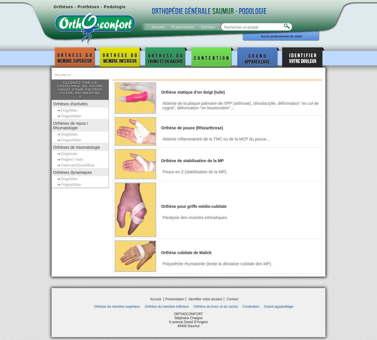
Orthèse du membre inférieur (120, 57)
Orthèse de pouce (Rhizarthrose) (192, 128)
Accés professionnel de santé (281, 36)
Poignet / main (72, 160)
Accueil (158, 27)
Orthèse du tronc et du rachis (165, 57)
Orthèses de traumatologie (76, 147)
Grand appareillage (257, 57)
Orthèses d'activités (70, 104)
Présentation (183, 27)
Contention (211, 57)
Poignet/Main (71, 116)
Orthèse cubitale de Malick (186, 252)
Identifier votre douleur (302, 57)
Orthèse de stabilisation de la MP (192, 160)
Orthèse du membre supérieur (74, 57)
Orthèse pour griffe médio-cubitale (193, 206)
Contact (208, 27)
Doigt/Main (69, 110)
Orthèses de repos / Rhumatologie (70, 125)
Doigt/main (69, 154)
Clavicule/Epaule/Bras (77, 165)
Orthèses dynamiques (72, 172)
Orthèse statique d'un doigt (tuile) (193, 92)
